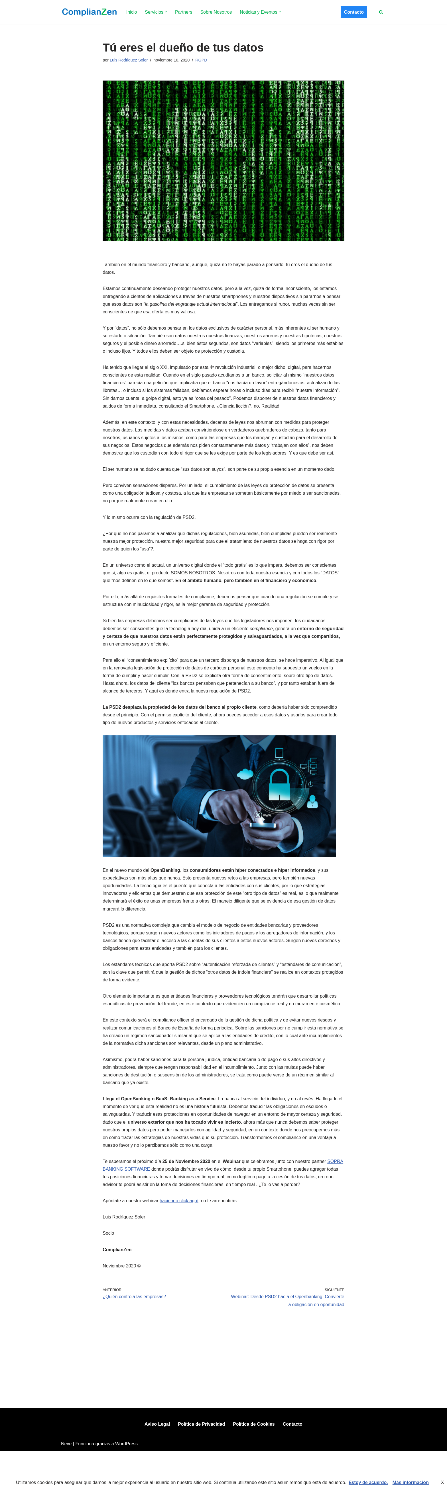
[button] (166, 12)
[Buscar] (381, 12)
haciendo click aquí (179, 1203)
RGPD (202, 60)
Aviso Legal (157, 1462)
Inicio (131, 12)
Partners (183, 12)
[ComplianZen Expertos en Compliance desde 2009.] (89, 12)
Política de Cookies (254, 1462)
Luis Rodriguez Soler (129, 60)
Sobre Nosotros (216, 12)
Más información (411, 1482)
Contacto (354, 12)
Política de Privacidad (201, 1462)
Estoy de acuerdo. (368, 1482)
